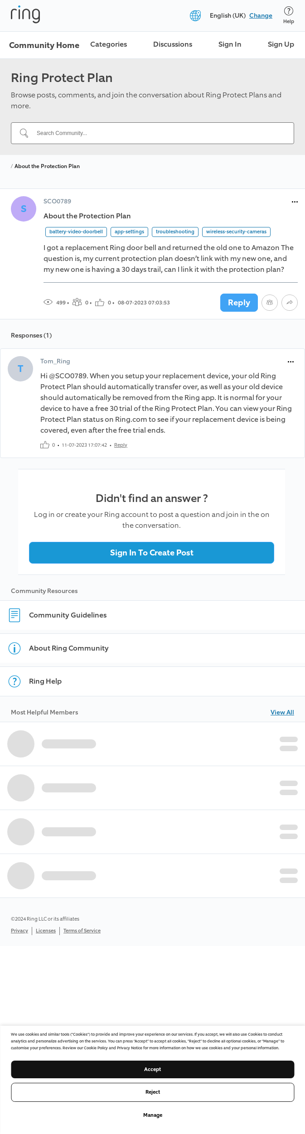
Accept (152, 1069)
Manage (152, 1115)
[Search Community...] (157, 133)
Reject (152, 1092)
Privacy (19, 930)
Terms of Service (82, 930)
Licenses (46, 930)
